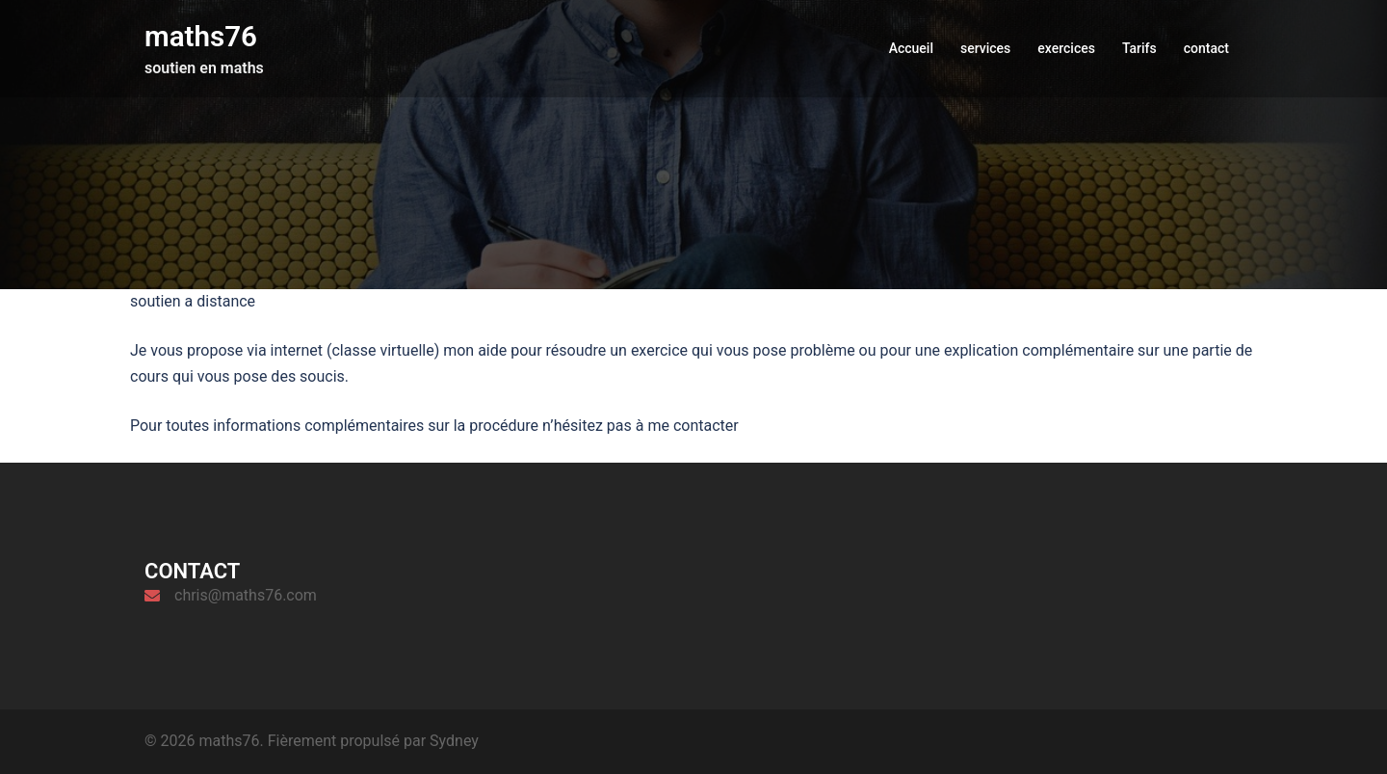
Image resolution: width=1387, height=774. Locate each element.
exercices (1066, 47)
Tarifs (1139, 47)
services (985, 47)
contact (1206, 47)
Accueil (911, 47)
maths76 (201, 36)
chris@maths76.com (245, 595)
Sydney (454, 741)
